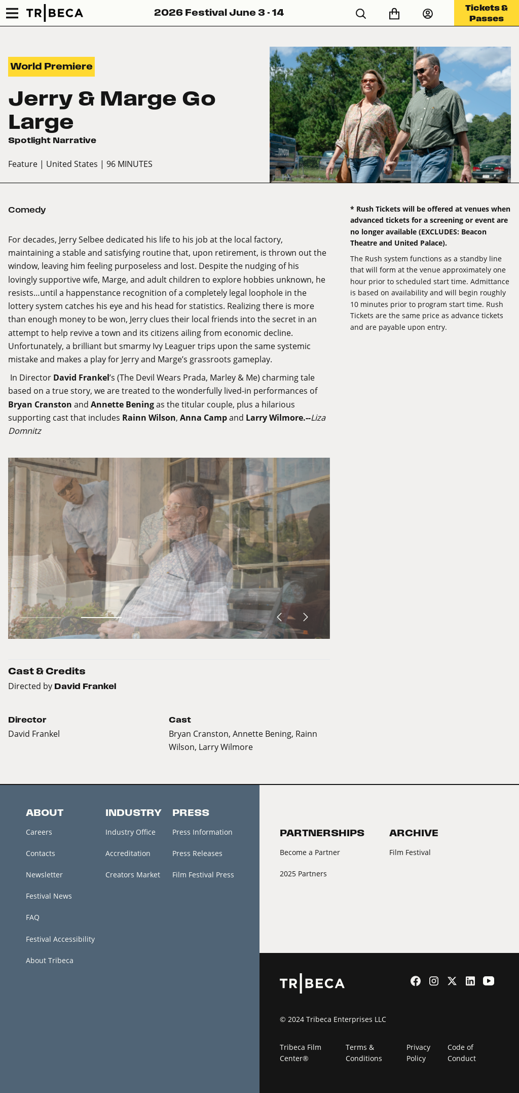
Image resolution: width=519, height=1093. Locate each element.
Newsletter (44, 874)
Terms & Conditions (364, 1053)
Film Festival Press (203, 874)
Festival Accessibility (60, 939)
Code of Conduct (462, 1053)
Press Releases (197, 853)
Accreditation (128, 853)
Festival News (49, 896)
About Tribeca (49, 960)
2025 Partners (303, 873)
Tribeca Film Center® (300, 1053)
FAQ (33, 917)
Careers (39, 832)
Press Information (202, 832)
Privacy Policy (418, 1053)
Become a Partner (310, 852)
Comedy (27, 210)
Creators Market (132, 874)
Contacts (40, 853)
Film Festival (410, 852)
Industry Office (130, 832)
